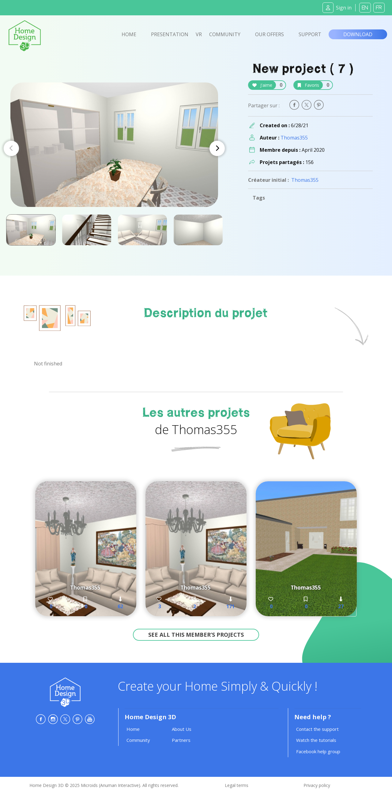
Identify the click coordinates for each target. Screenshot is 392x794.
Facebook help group (318, 751)
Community (224, 34)
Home (129, 34)
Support (310, 34)
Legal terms (236, 785)
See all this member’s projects (196, 634)
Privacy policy (316, 785)
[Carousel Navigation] (114, 148)
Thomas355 (294, 137)
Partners (181, 740)
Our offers (269, 34)
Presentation (169, 34)
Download (357, 34)
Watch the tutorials (316, 740)
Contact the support (317, 729)
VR (199, 34)
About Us (181, 729)
